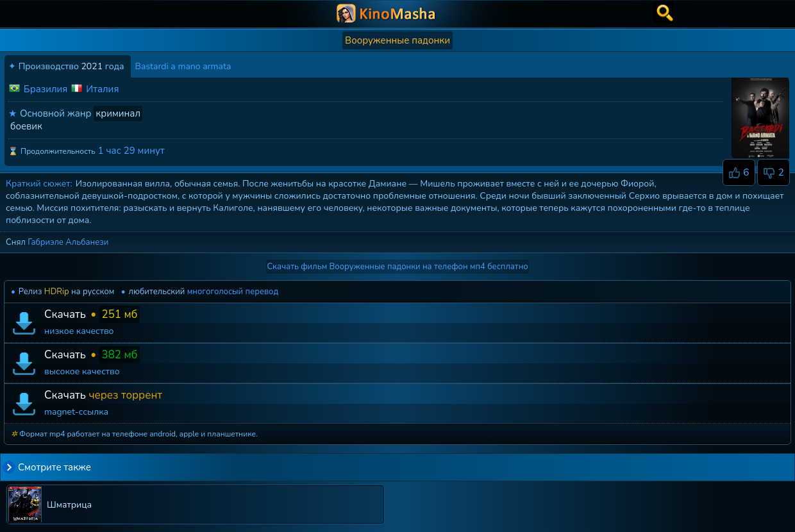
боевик (26, 126)
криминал (118, 113)
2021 (92, 66)
